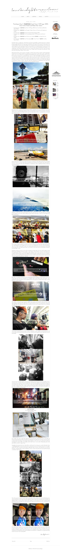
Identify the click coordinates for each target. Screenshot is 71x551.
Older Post (47, 541)
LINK (15, 31)
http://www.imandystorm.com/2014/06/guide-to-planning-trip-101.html (32, 54)
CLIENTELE (34, 16)
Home (31, 541)
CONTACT (46, 16)
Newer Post (13, 541)
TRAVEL (40, 16)
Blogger (41, 548)
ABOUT (28, 16)
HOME (22, 16)
